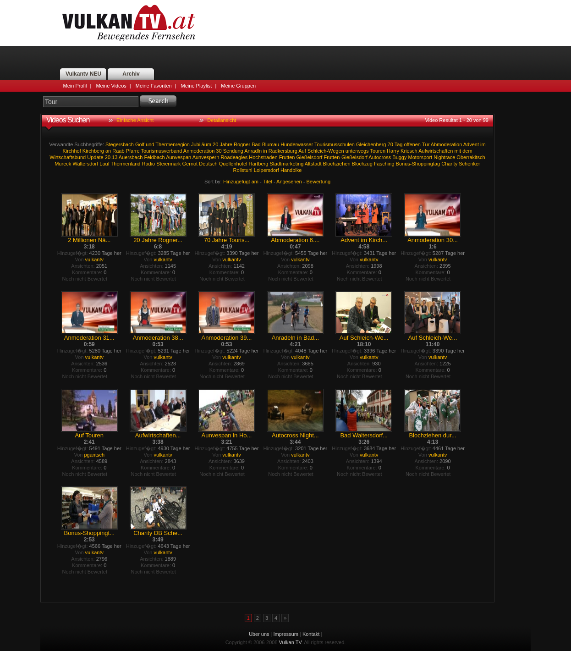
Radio (148, 163)
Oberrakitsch (470, 157)
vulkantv (94, 259)
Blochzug (362, 163)
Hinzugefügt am (240, 181)
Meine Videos (111, 85)
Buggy (399, 157)
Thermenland (126, 163)
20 (215, 144)
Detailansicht (221, 120)
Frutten (287, 157)
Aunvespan (178, 157)
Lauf (104, 163)
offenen (412, 144)
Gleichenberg (371, 144)
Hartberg (259, 163)
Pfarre (133, 151)
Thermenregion (172, 144)
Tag (399, 144)
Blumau (270, 144)
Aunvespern (206, 157)
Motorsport (420, 157)
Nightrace (444, 157)
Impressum (286, 634)
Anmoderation (199, 151)
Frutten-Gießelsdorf (345, 157)
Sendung (233, 151)
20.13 (111, 157)
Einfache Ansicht (135, 120)
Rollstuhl (243, 170)
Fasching (384, 163)
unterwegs (357, 151)
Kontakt (310, 634)
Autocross (379, 157)
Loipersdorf (266, 170)
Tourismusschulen (334, 144)
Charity (449, 163)
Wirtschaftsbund (67, 157)
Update (95, 157)
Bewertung (319, 181)
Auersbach (131, 157)
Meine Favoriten (154, 85)
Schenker (469, 163)
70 (390, 144)
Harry (393, 151)
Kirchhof (71, 151)
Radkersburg (283, 151)
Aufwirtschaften (435, 151)
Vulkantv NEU (83, 74)
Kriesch (409, 151)
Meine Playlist (196, 85)
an (108, 151)
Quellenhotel (233, 163)
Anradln (253, 151)
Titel (267, 181)
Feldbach (154, 157)
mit (457, 151)
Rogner (242, 144)
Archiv (130, 74)
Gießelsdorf (309, 157)
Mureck (63, 163)
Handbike (291, 170)
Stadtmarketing (286, 163)
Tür (426, 144)
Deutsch (208, 163)
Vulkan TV (129, 23)
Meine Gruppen (238, 85)
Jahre (226, 144)
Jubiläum (201, 144)
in (265, 151)
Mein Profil (75, 85)
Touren (377, 151)
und (150, 144)
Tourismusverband (161, 151)
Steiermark (168, 163)
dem (467, 151)
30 (218, 151)
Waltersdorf (85, 163)
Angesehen (289, 181)
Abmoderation (446, 144)
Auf (302, 151)
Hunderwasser (296, 144)
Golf (139, 144)
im (483, 144)
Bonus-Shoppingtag (418, 163)
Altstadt (313, 163)
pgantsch (94, 455)
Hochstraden (263, 157)
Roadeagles (233, 157)
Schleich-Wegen (325, 151)
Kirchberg (93, 151)
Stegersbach (119, 144)
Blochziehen (337, 163)
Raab (118, 151)
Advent (471, 144)
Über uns (259, 634)
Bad (256, 144)
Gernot (190, 163)
